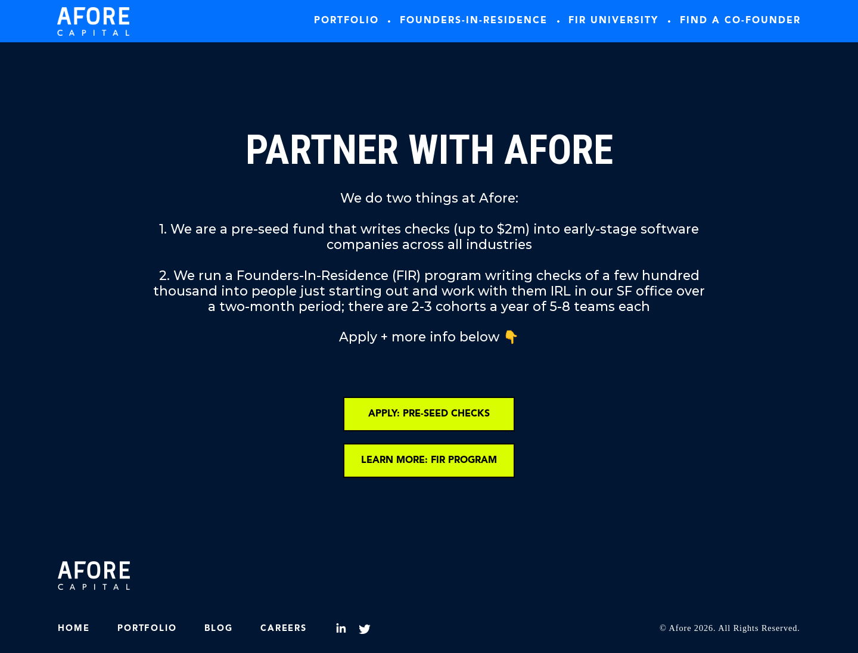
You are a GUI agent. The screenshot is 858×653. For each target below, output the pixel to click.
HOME (73, 628)
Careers (283, 628)
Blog (218, 628)
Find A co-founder (740, 21)
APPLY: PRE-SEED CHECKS (429, 414)
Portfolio (346, 21)
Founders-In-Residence (474, 21)
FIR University (613, 21)
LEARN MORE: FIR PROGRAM (429, 460)
